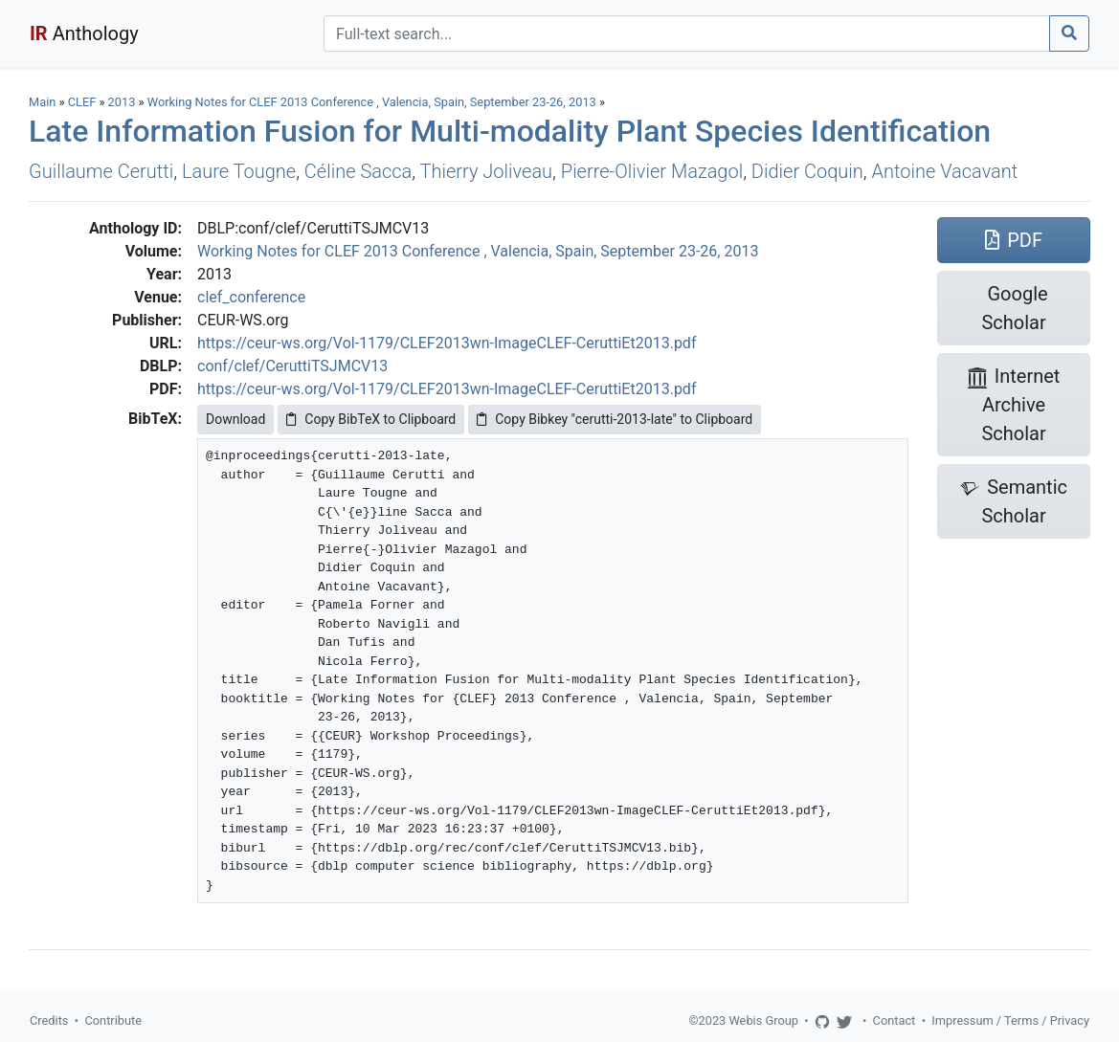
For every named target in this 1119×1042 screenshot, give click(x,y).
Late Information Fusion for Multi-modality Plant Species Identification (510, 131)
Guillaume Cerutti (101, 171)
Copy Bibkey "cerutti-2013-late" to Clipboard (614, 419)
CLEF (82, 102)
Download (235, 419)
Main (42, 102)
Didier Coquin (807, 171)
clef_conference (251, 297)
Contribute (113, 1020)
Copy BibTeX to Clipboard (371, 419)
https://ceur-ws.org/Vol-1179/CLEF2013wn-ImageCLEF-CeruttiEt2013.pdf (446, 343)
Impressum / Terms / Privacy (1010, 1020)
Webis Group (763, 1020)
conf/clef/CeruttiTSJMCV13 (292, 366)
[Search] (687, 33)
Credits (49, 1020)
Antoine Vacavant (945, 171)
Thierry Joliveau (486, 171)
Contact (894, 1020)
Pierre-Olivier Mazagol (652, 171)
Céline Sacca (358, 171)
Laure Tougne (239, 171)
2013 (122, 102)
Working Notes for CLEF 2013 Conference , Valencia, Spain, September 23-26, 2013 (373, 102)
